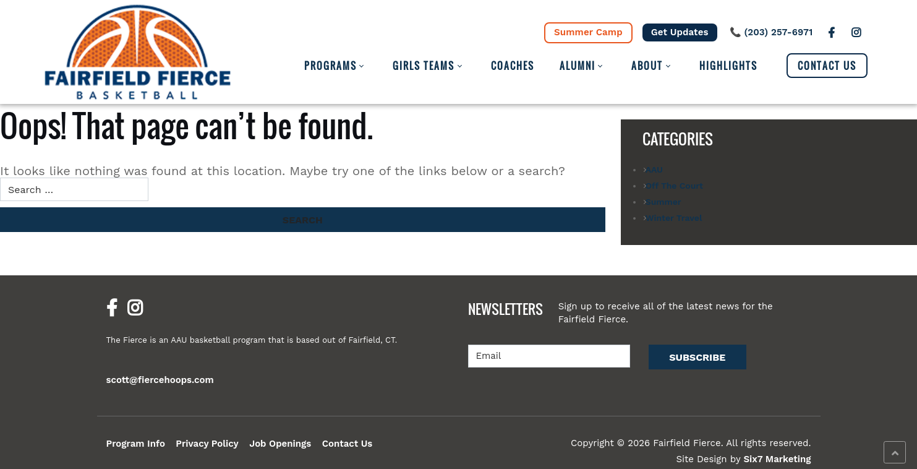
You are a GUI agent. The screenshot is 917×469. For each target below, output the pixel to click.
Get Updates (680, 32)
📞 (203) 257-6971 (771, 32)
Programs (330, 65)
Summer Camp (588, 32)
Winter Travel (674, 218)
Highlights (728, 65)
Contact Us (827, 65)
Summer (663, 202)
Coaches (512, 65)
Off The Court (674, 186)
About (647, 65)
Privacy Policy (207, 443)
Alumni (577, 65)
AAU (654, 169)
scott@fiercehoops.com (160, 379)
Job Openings (280, 443)
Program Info (135, 443)
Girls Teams (423, 65)
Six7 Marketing (777, 459)
